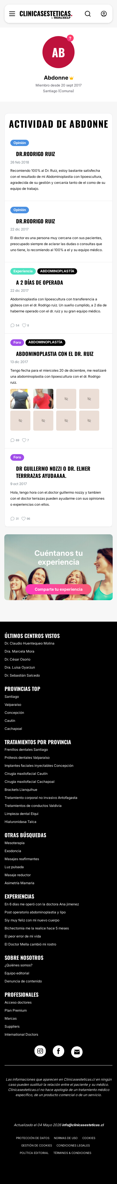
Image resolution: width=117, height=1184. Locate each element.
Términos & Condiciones (72, 1153)
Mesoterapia (15, 843)
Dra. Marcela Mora (19, 651)
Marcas (11, 1018)
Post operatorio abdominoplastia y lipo (35, 912)
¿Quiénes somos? (18, 965)
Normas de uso (66, 1138)
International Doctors (21, 1034)
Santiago (12, 696)
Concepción (14, 712)
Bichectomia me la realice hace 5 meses (37, 928)
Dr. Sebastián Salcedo (22, 675)
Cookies (88, 1138)
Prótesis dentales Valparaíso (27, 757)
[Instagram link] (40, 1052)
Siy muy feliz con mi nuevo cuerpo (32, 920)
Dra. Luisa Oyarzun (20, 667)
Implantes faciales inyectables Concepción (39, 765)
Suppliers (12, 1026)
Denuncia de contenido (23, 981)
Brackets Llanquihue (21, 789)
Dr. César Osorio (17, 659)
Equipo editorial (17, 973)
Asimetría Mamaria (19, 883)
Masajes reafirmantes (22, 859)
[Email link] (77, 1052)
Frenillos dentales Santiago (26, 749)
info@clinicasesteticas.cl (83, 1125)
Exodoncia (13, 851)
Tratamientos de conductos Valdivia (33, 805)
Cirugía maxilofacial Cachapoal (29, 781)
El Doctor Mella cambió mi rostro (30, 944)
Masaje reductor (18, 875)
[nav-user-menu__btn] (104, 14)
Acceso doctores (18, 1002)
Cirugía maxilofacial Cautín (26, 773)
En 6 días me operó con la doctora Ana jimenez (42, 904)
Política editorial (34, 1153)
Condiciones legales (73, 1145)
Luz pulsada (14, 867)
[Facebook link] (58, 1052)
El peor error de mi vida (23, 936)
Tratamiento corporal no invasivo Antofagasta (41, 797)
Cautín (10, 720)
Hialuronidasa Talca (20, 821)
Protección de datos (32, 1138)
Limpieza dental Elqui (21, 813)
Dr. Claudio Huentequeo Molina (29, 643)
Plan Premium (16, 1010)
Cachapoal (13, 728)
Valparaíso (13, 704)
